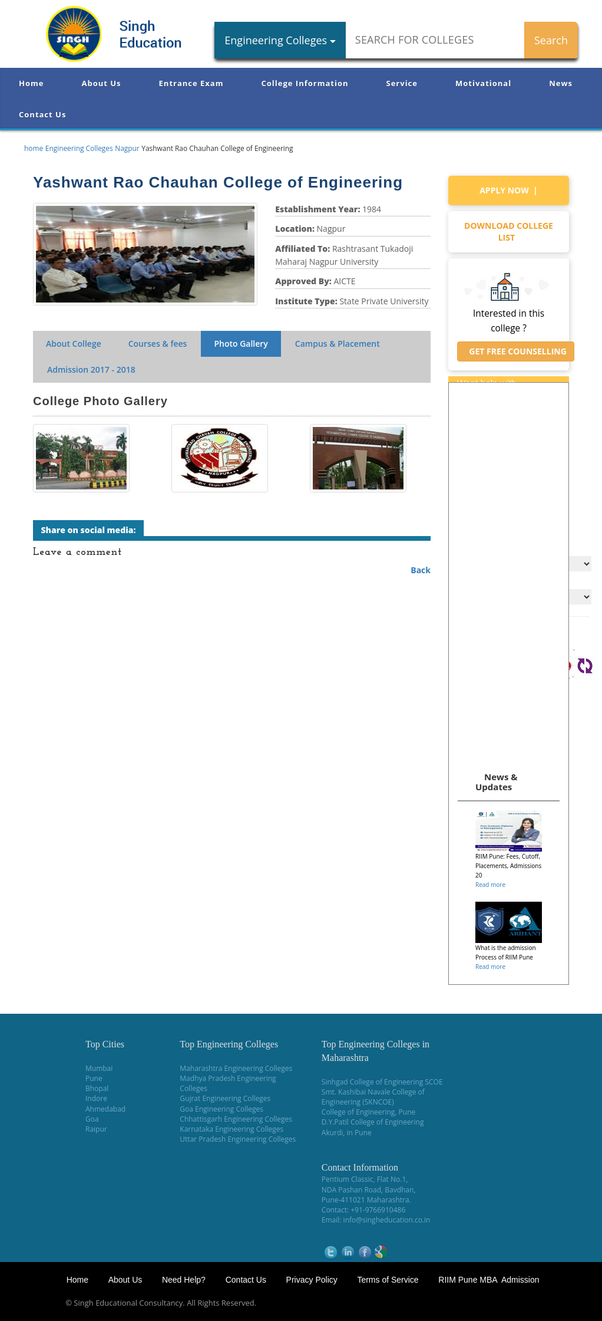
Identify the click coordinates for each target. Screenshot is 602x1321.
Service (402, 83)
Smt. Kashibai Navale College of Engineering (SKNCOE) (373, 1097)
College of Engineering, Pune (368, 1112)
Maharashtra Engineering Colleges (236, 1068)
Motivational (483, 83)
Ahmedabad (105, 1109)
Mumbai (99, 1068)
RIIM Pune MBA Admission (488, 1279)
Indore (96, 1098)
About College (73, 343)
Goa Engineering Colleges (221, 1109)
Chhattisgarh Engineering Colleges (236, 1119)
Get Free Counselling (516, 351)
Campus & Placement (337, 343)
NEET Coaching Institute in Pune (456, 1303)
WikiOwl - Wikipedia (555, 1303)
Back (421, 570)
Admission (91, 369)
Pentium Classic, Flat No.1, (365, 1179)
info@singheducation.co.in (387, 1220)
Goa (92, 1119)
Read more (490, 884)
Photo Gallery (240, 343)
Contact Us (42, 114)
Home (31, 83)
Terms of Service (387, 1279)
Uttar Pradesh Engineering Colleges (238, 1139)
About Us (101, 83)
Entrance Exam (191, 83)
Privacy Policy (312, 1279)
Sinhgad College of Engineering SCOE (382, 1082)
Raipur (96, 1129)
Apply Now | (508, 190)
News (561, 83)
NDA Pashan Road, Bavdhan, (369, 1190)
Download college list (508, 231)
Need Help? (185, 1279)
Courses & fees (157, 343)
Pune (93, 1078)
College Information (305, 83)
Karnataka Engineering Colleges (231, 1129)
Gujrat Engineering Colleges (225, 1098)
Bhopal (96, 1088)
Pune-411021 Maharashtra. (366, 1200)
